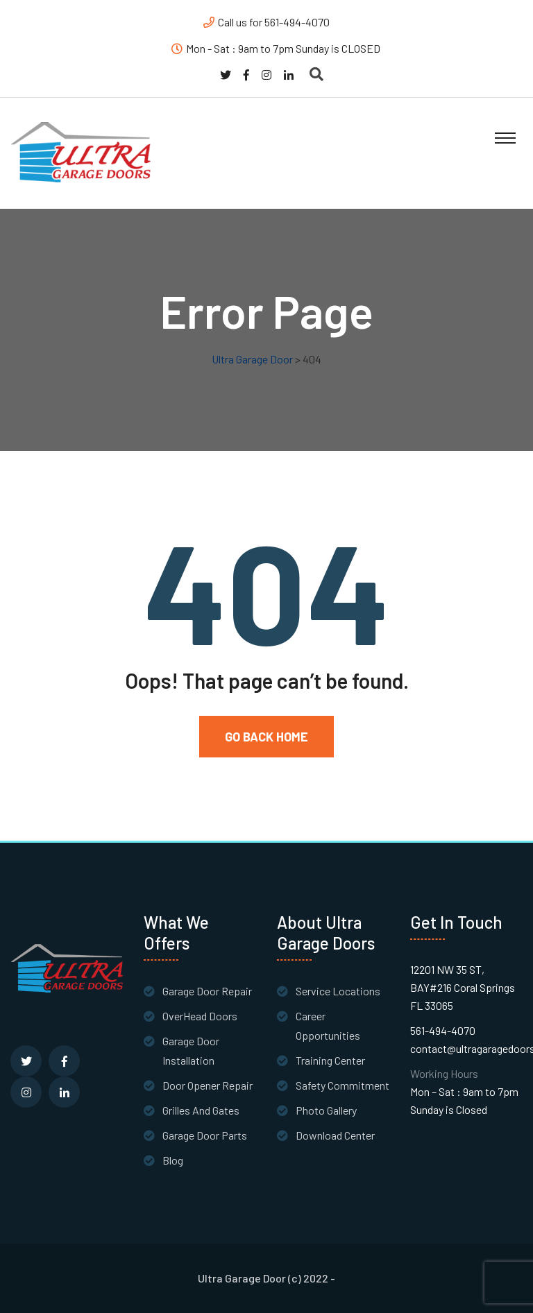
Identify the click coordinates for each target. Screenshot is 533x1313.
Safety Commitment (342, 1085)
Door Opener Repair (207, 1085)
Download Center (335, 1135)
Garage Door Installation (190, 1050)
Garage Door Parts (204, 1135)
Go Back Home (266, 736)
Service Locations (338, 990)
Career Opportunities (328, 1025)
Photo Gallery (326, 1110)
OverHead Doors (199, 1015)
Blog (172, 1160)
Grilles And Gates (200, 1110)
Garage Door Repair (207, 990)
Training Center (330, 1060)
